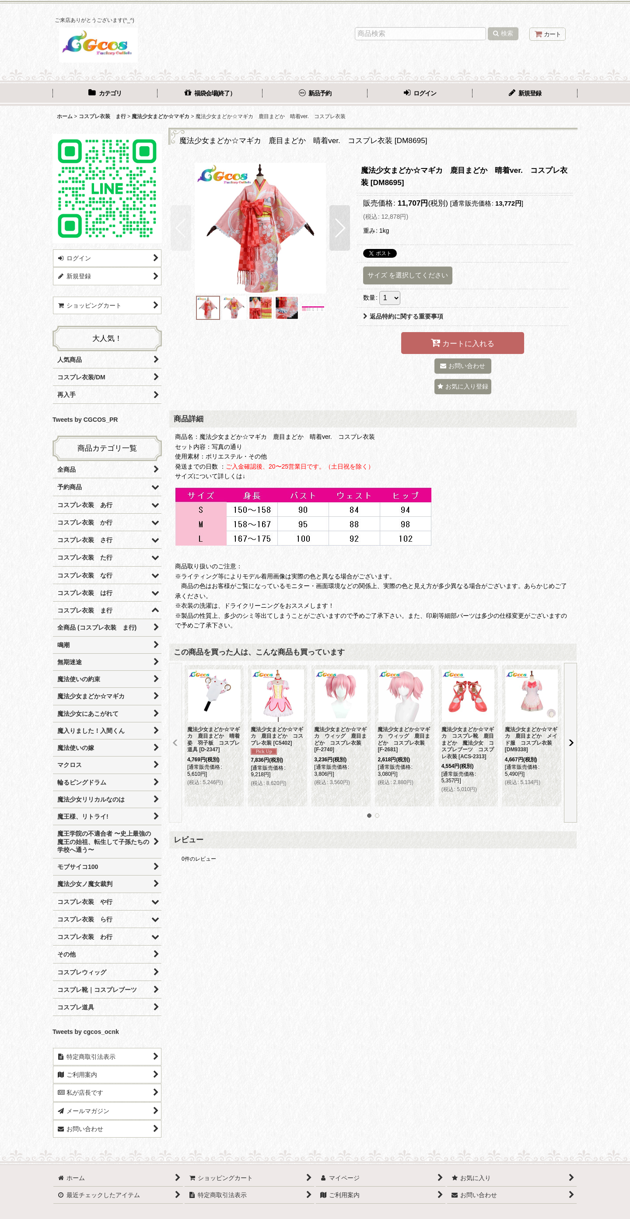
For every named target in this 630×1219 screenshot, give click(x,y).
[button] (181, 228)
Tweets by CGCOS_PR (85, 419)
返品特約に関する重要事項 (403, 316)
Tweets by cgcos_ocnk (85, 1031)
